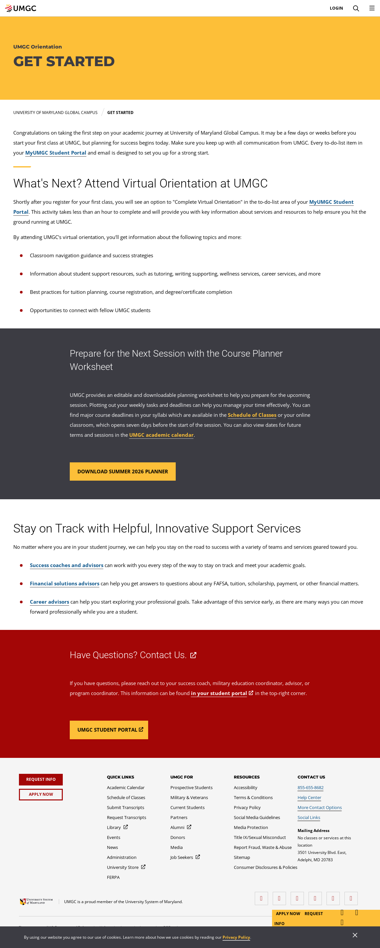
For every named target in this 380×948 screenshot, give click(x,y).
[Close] (355, 935)
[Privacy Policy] (247, 807)
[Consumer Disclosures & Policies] (265, 867)
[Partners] (178, 817)
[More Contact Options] (320, 807)
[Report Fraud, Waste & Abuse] (263, 847)
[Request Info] (41, 779)
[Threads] (335, 896)
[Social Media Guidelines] (257, 817)
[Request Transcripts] (126, 817)
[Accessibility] (245, 787)
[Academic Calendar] (125, 787)
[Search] (356, 8)
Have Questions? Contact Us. (128, 655)
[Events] (113, 837)
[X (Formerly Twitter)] (317, 896)
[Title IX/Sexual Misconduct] (260, 837)
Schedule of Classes (252, 415)
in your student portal (219, 693)
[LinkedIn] (281, 896)
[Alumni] (181, 827)
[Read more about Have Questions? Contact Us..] (109, 730)
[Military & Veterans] (189, 797)
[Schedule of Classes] (126, 797)
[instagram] (299, 896)
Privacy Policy (236, 937)
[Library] (118, 827)
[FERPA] (113, 877)
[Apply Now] (41, 794)
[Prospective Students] (191, 787)
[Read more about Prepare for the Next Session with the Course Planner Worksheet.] (123, 471)
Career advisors (49, 601)
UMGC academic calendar (161, 434)
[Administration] (122, 857)
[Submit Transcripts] (125, 807)
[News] (112, 847)
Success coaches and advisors (66, 565)
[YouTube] (352, 896)
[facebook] (263, 896)
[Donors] (177, 837)
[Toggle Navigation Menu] (372, 8)
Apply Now (288, 913)
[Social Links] (309, 817)
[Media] (176, 847)
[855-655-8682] (311, 787)
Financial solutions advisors (64, 583)
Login (336, 8)
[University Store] (126, 867)
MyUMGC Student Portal (55, 152)
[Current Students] (187, 807)
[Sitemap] (242, 857)
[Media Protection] (251, 827)
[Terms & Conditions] (253, 797)
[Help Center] (309, 797)
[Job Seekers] (185, 857)
